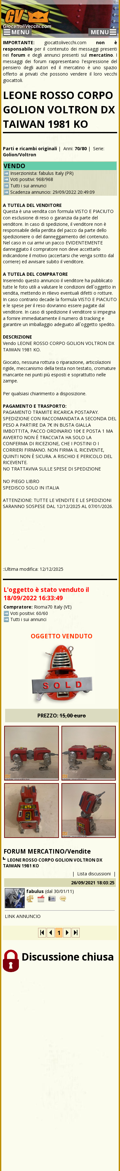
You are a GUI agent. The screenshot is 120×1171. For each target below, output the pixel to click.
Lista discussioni (94, 874)
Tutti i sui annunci (28, 186)
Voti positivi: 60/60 (29, 613)
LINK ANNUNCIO (23, 916)
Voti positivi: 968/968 (31, 179)
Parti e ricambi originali (30, 148)
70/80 (81, 148)
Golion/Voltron (19, 154)
